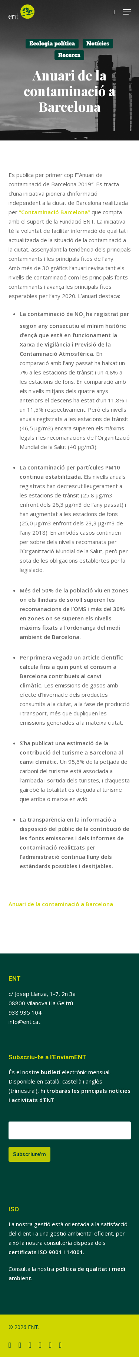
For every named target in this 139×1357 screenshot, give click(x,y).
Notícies (97, 43)
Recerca (69, 55)
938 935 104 (25, 1012)
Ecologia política (52, 43)
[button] (127, 12)
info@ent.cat (24, 1021)
